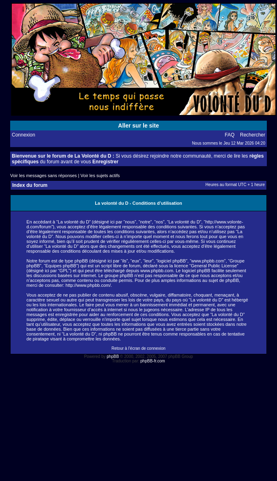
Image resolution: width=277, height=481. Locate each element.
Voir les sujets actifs (100, 175)
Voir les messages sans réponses (43, 175)
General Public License (214, 265)
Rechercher (252, 135)
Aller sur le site (138, 125)
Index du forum (30, 185)
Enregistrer (105, 162)
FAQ (230, 135)
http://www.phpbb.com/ (88, 285)
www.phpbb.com (156, 270)
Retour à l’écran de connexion (138, 348)
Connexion (23, 135)
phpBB (113, 356)
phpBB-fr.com (152, 361)
